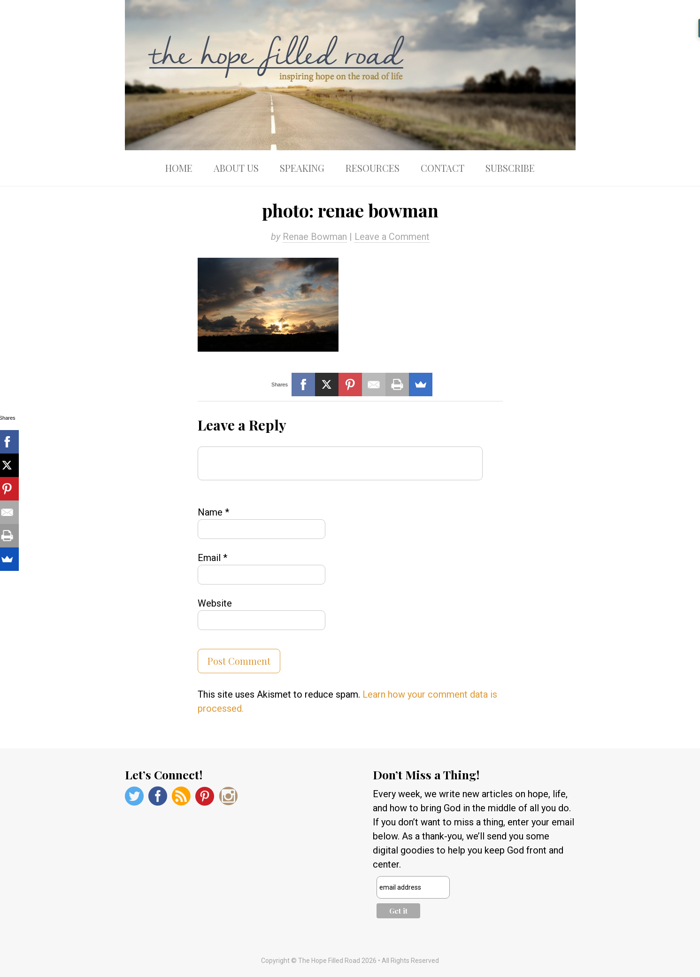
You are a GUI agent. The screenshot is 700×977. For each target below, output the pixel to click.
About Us (236, 168)
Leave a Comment (392, 236)
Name (213, 512)
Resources (373, 168)
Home (178, 168)
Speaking (302, 168)
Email (212, 557)
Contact (442, 168)
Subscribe (510, 168)
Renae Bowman (315, 236)
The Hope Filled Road (350, 75)
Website (215, 603)
